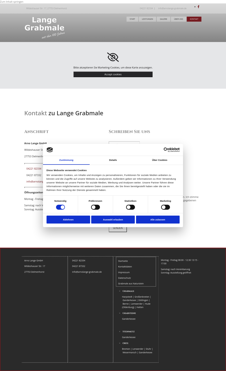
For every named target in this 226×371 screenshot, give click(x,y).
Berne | (127, 303)
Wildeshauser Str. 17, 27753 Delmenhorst (46, 8)
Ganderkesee (128, 318)
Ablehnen (68, 219)
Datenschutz (124, 277)
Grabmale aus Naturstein (131, 283)
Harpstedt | (128, 296)
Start (132, 19)
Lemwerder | (138, 303)
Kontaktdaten (125, 266)
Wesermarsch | (131, 352)
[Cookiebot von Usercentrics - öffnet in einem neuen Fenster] (166, 149)
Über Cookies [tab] (159, 160)
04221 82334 (146, 8)
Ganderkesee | (130, 300)
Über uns (178, 19)
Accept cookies (113, 74)
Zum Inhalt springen (11, 1)
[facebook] (198, 7)
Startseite (123, 260)
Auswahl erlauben (113, 219)
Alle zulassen (157, 219)
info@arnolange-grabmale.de (172, 8)
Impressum (124, 272)
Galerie (163, 19)
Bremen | (127, 348)
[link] (113, 57)
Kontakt (194, 19)
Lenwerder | (139, 348)
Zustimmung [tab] (66, 160)
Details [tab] (113, 160)
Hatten (140, 307)
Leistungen (147, 19)
